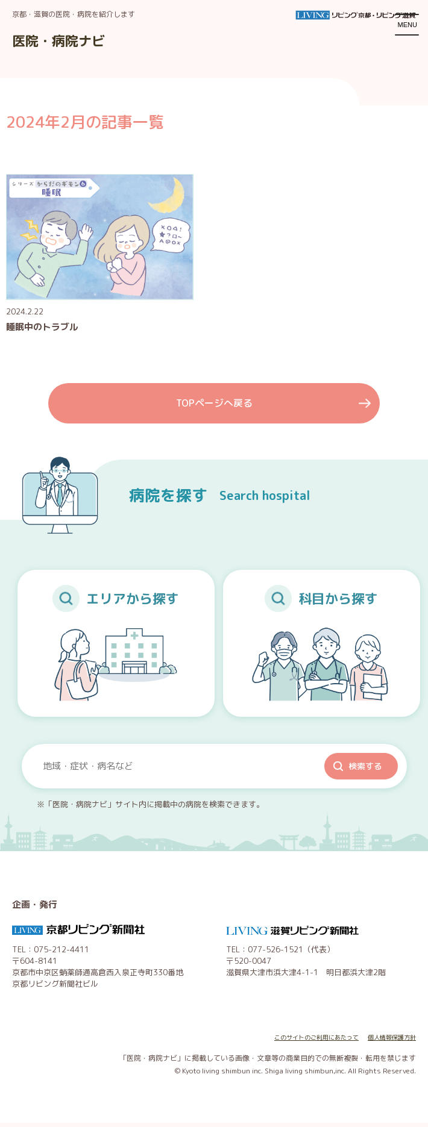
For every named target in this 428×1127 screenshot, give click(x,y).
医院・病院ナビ (67, 40)
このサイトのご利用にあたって (298, 1042)
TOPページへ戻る (214, 405)
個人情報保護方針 (387, 1042)
